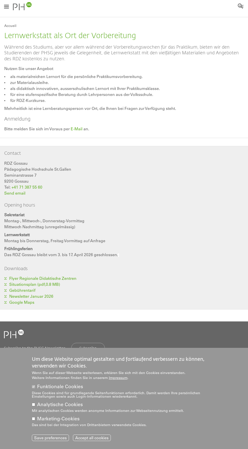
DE (241, 6)
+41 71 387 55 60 (26, 187)
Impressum (118, 377)
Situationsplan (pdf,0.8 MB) (34, 284)
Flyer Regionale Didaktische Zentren (42, 278)
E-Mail (76, 128)
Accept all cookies (92, 437)
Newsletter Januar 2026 (31, 296)
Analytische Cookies (60, 404)
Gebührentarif (22, 290)
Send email (14, 193)
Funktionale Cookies (60, 386)
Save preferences (50, 437)
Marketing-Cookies (58, 418)
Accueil (10, 25)
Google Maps (21, 302)
